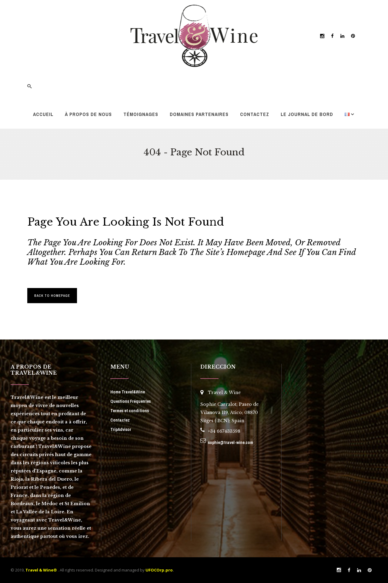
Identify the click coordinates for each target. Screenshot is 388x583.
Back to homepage (52, 295)
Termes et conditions (129, 410)
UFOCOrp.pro (159, 570)
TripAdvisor (120, 429)
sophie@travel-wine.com (230, 442)
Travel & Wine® (41, 570)
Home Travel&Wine (127, 392)
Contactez (120, 420)
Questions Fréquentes (130, 401)
